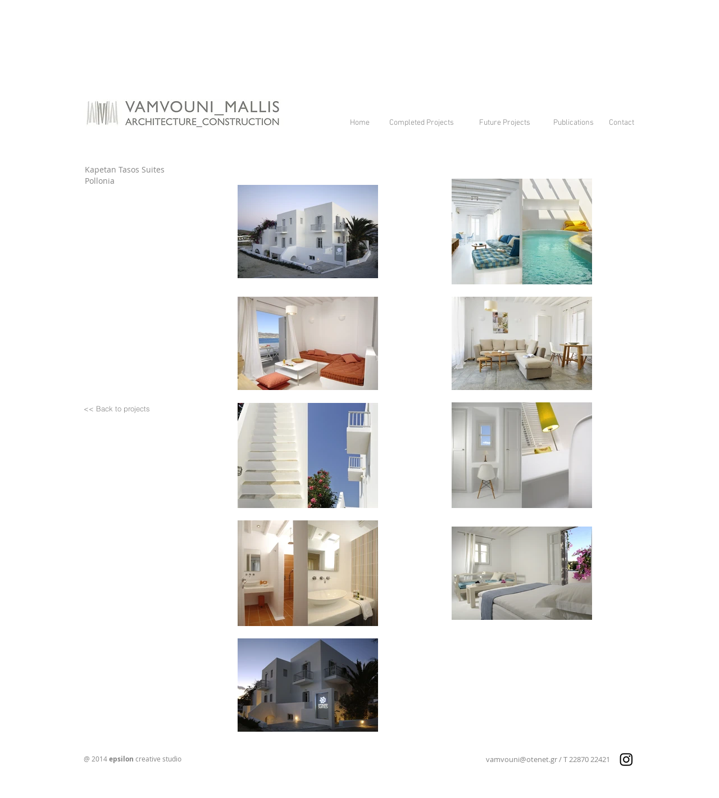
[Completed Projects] (421, 123)
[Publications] (573, 123)
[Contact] (621, 123)
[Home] (360, 123)
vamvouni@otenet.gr (521, 759)
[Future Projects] (504, 123)
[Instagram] (626, 759)
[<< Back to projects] (117, 408)
